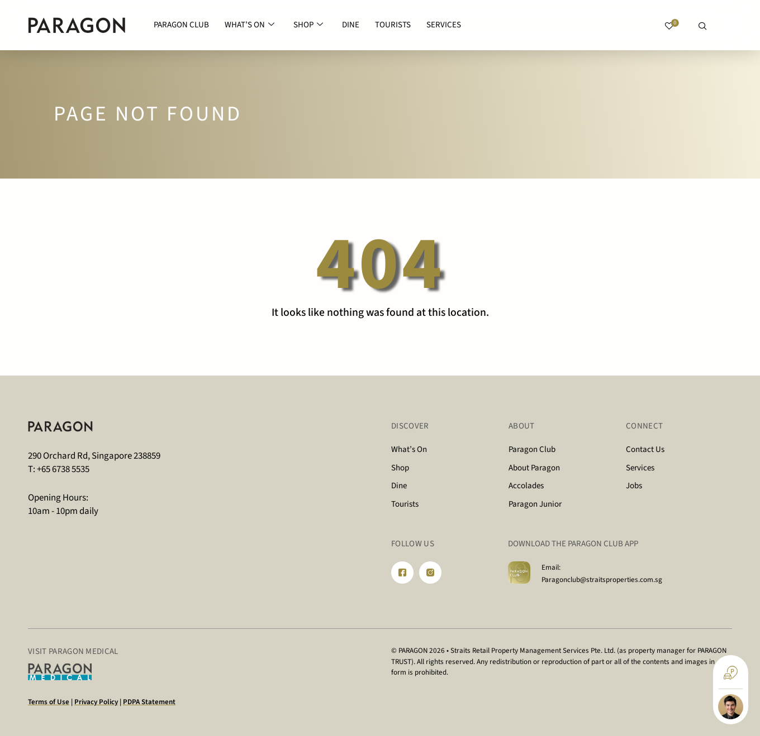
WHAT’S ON (249, 25)
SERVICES (443, 25)
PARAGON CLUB (181, 25)
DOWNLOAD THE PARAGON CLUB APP (573, 544)
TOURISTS (393, 25)
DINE (350, 25)
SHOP (308, 25)
